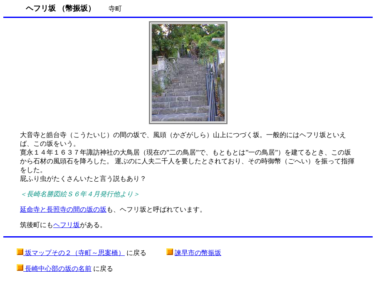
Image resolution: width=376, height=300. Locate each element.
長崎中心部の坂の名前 (57, 268)
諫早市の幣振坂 (198, 252)
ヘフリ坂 (66, 224)
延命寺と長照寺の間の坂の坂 (63, 209)
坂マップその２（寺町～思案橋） (74, 252)
